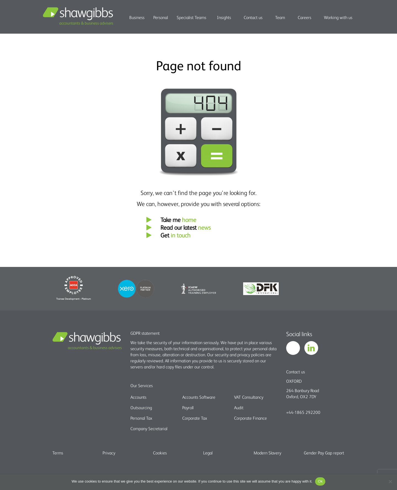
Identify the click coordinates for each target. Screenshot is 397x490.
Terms (57, 453)
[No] (390, 481)
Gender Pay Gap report (324, 453)
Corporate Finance (250, 418)
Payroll (188, 407)
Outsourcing (141, 407)
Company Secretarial (148, 428)
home (189, 219)
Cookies (160, 453)
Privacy (109, 453)
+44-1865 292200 (303, 412)
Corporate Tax (194, 418)
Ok (320, 481)
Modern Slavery (267, 453)
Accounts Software (198, 397)
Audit (238, 407)
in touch (181, 235)
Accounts (138, 397)
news (204, 227)
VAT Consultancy (248, 397)
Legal (208, 453)
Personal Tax (141, 418)
